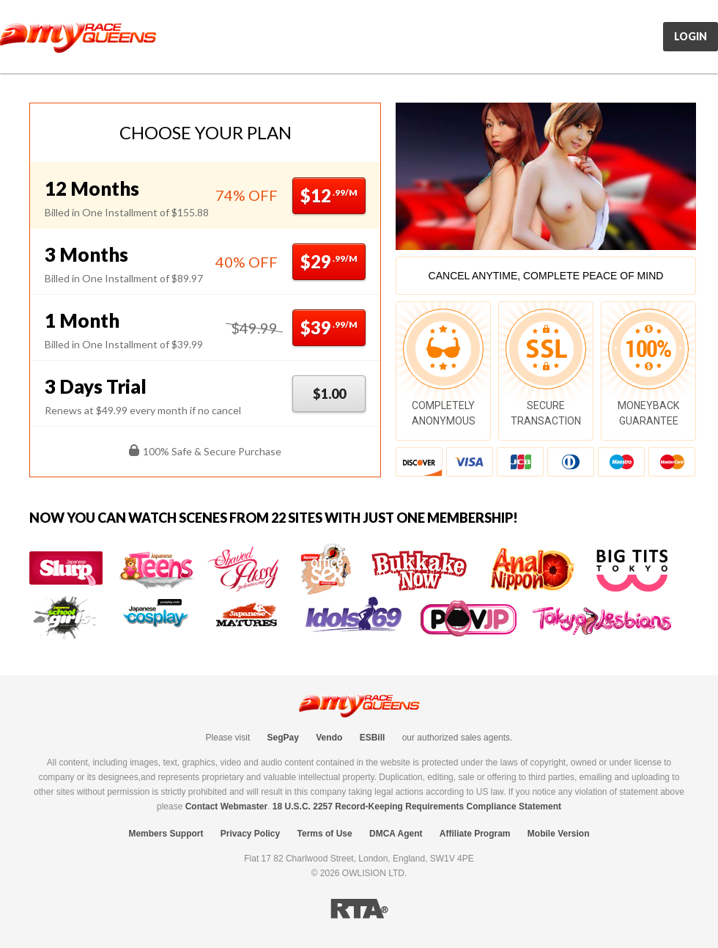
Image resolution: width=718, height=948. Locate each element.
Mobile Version (559, 833)
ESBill (372, 737)
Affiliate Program (475, 833)
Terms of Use (324, 833)
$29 (329, 261)
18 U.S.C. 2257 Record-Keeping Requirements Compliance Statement (417, 806)
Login (690, 36)
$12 (329, 195)
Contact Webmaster (226, 806)
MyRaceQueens (78, 37)
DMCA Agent (395, 833)
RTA (359, 909)
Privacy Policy (250, 833)
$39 (329, 327)
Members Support (165, 833)
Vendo (329, 737)
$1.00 (329, 394)
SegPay (283, 737)
